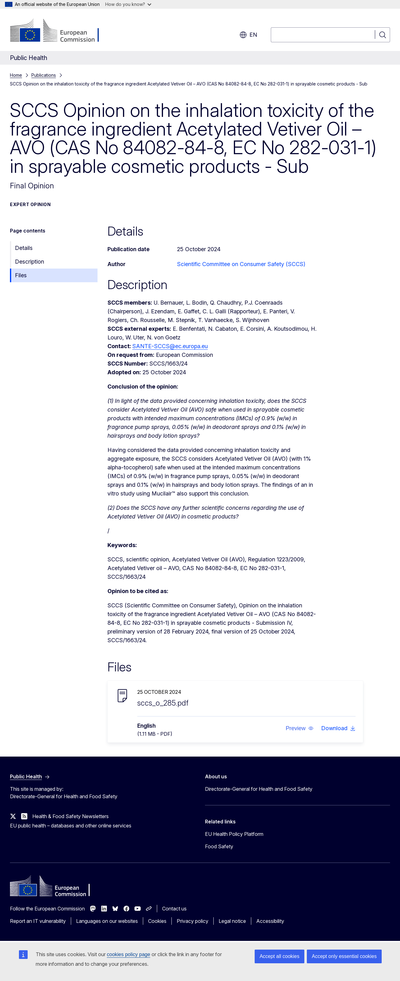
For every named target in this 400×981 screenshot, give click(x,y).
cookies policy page (128, 954)
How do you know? (128, 4)
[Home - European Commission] (60, 31)
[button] (300, 728)
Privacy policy (192, 921)
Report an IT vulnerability (38, 921)
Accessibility (270, 921)
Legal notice (232, 921)
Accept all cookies (279, 956)
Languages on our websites (107, 921)
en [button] (248, 35)
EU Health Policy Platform (234, 834)
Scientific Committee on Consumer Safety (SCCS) (241, 264)
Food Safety (219, 846)
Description (29, 261)
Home (16, 75)
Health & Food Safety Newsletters (70, 816)
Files (21, 275)
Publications (43, 75)
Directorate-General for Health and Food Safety (258, 789)
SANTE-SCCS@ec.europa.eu (170, 346)
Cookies (157, 921)
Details (24, 248)
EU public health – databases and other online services (70, 825)
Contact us (174, 908)
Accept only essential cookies (344, 956)
